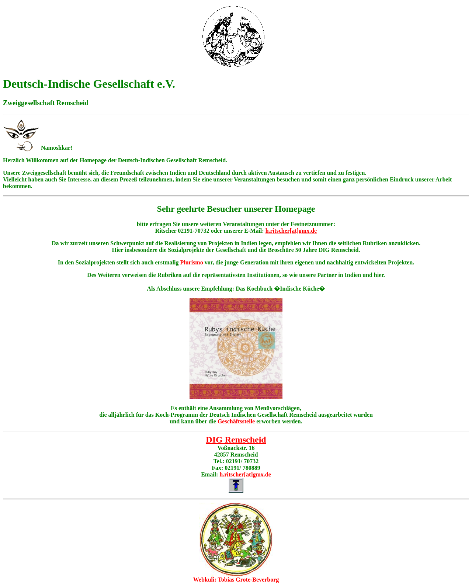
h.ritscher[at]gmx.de (291, 231)
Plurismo (191, 262)
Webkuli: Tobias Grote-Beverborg (236, 579)
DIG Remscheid (236, 439)
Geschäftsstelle (236, 421)
